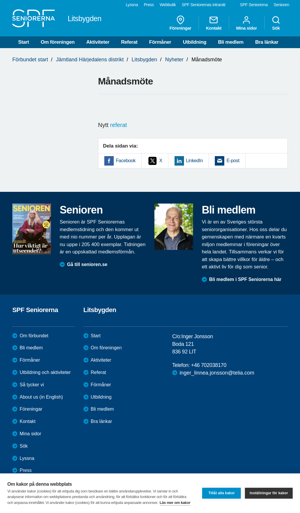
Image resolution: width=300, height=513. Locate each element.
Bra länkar (266, 42)
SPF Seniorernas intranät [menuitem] (203, 4)
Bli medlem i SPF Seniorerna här (245, 279)
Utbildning (194, 42)
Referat (129, 42)
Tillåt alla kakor (221, 493)
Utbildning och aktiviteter (45, 372)
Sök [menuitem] (276, 23)
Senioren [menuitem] (281, 4)
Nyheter (174, 59)
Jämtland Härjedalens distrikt (90, 59)
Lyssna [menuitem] (132, 4)
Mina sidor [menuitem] (246, 23)
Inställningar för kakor (269, 493)
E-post (232, 160)
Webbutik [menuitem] (168, 4)
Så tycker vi (32, 384)
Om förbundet (34, 335)
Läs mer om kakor (175, 502)
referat (118, 125)
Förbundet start (30, 59)
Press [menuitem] (149, 4)
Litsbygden (144, 59)
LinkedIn (194, 160)
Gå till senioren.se (87, 264)
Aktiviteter (97, 42)
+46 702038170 (208, 365)
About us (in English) (41, 397)
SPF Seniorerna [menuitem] (254, 4)
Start (23, 42)
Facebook (126, 160)
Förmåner (160, 42)
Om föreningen (58, 42)
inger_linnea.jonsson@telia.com (217, 373)
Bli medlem (230, 42)
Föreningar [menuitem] (180, 23)
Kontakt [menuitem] (213, 23)
